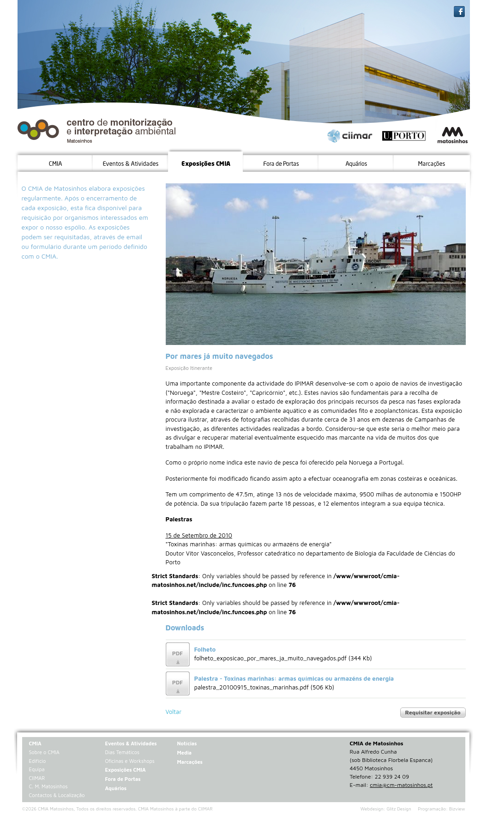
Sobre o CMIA (44, 752)
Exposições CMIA (125, 770)
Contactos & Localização (57, 795)
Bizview (457, 808)
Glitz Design (399, 808)
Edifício (37, 761)
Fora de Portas (122, 779)
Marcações (189, 762)
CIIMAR (37, 778)
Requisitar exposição (433, 712)
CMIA (35, 743)
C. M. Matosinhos (48, 786)
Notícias (187, 743)
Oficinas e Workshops (129, 761)
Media (184, 753)
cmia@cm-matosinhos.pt (401, 784)
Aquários (115, 788)
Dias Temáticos (122, 752)
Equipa (37, 769)
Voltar (174, 711)
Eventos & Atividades (130, 743)
